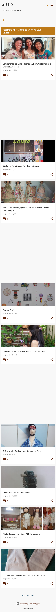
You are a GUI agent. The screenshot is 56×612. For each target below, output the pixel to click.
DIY (35, 20)
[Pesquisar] (46, 5)
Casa (4, 20)
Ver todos (7, 33)
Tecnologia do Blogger (28, 604)
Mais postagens (28, 595)
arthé (7, 4)
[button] (51, 75)
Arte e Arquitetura (19, 20)
